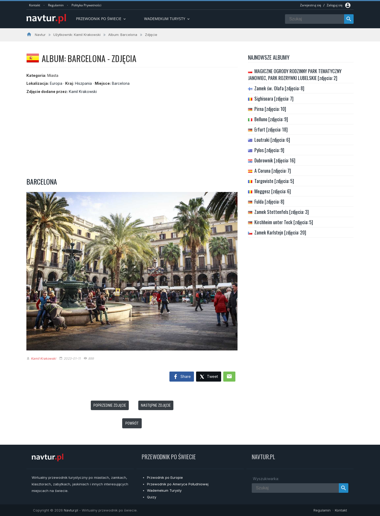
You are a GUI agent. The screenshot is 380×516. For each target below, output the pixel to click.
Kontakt (34, 5)
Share (182, 377)
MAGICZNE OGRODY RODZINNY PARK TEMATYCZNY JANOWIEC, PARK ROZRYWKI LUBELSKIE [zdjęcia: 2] (294, 74)
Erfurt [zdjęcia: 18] (271, 129)
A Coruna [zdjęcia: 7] (272, 170)
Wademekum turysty (167, 18)
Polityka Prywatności (86, 5)
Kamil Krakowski (83, 91)
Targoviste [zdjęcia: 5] (274, 180)
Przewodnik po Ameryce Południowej (177, 484)
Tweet (208, 377)
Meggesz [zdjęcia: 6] (272, 191)
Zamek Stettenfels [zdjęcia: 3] (281, 211)
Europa (56, 83)
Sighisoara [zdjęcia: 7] (273, 98)
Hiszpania (83, 83)
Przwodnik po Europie (165, 477)
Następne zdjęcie (156, 405)
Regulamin (56, 5)
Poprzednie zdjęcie (109, 405)
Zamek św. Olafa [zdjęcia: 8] (279, 88)
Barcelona (121, 83)
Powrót (132, 423)
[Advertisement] (132, 134)
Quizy (151, 497)
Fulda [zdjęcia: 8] (269, 201)
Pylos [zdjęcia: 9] (269, 150)
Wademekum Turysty (164, 490)
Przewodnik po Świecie (101, 18)
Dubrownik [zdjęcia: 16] (274, 160)
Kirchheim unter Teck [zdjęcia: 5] (283, 222)
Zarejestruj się (310, 5)
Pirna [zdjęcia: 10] (270, 108)
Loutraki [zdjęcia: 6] (272, 139)
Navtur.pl (71, 510)
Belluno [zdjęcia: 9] (271, 119)
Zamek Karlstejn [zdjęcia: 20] (280, 232)
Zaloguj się (335, 5)
